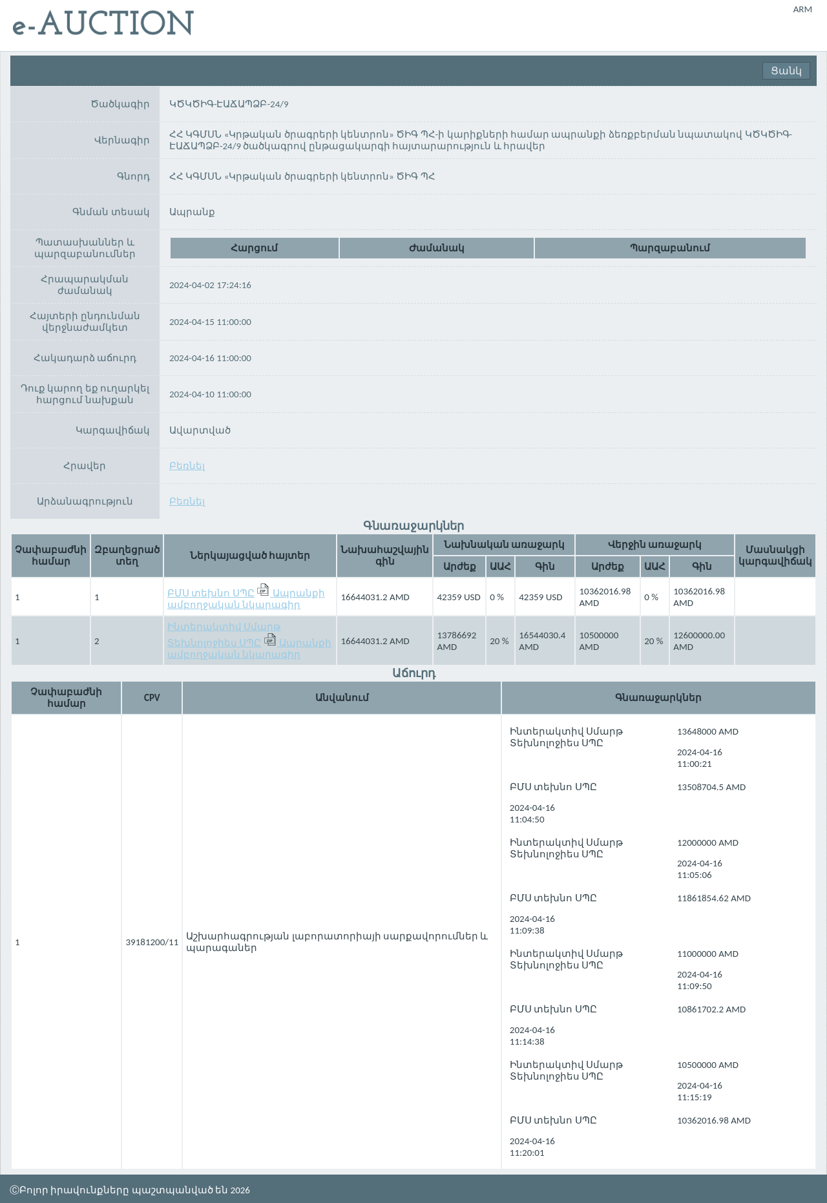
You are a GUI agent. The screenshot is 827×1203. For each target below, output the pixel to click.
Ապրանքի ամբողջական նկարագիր (246, 599)
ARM (803, 9)
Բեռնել (187, 466)
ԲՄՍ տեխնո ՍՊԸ (211, 593)
